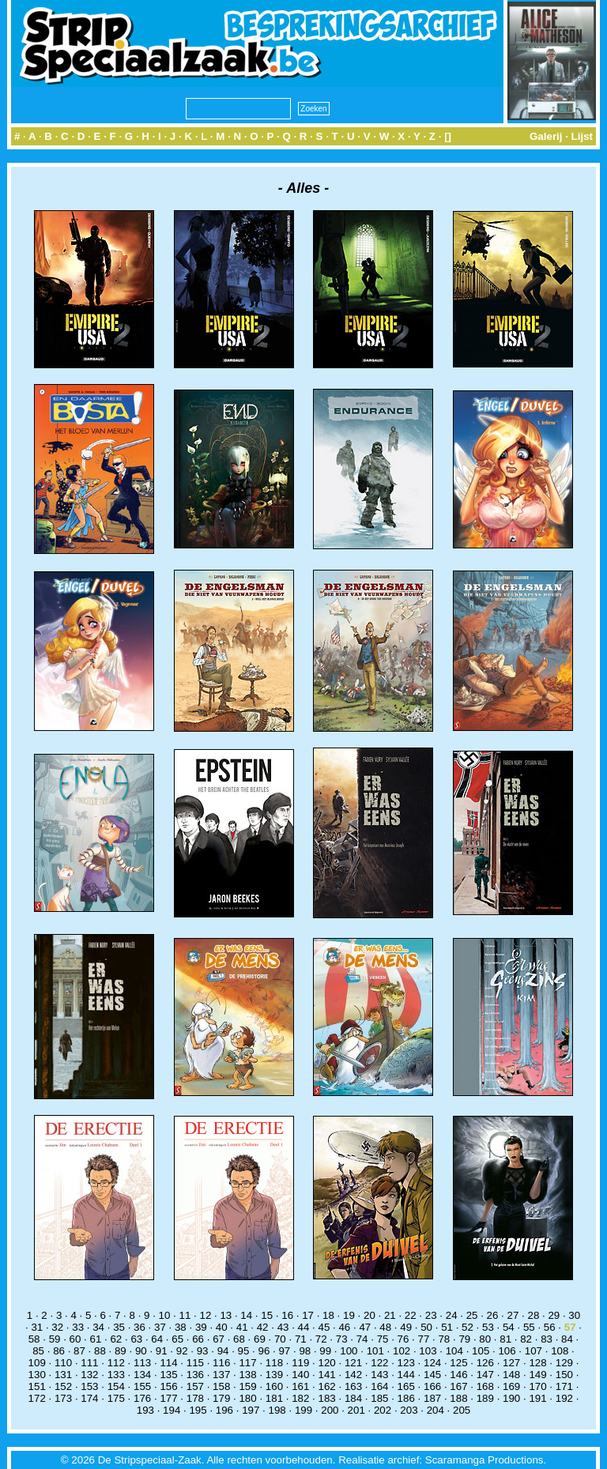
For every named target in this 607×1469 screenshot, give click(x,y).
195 (197, 1410)
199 (303, 1410)
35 (119, 1327)
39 (201, 1327)
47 (365, 1327)
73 (342, 1339)
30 (574, 1315)
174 (89, 1398)
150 (564, 1374)
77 (424, 1339)
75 (383, 1339)
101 (375, 1351)
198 (277, 1410)
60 (75, 1339)
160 (274, 1386)
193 (145, 1410)
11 (185, 1315)
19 (349, 1315)
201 (356, 1410)
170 (537, 1386)
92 (182, 1351)
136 (195, 1374)
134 (142, 1374)
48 (385, 1327)
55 (529, 1327)
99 (325, 1351)
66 (198, 1339)
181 (274, 1398)
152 (63, 1386)
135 (168, 1374)
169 (511, 1386)
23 (431, 1315)
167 (458, 1386)
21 (390, 1315)
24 (452, 1315)
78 (444, 1339)
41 (242, 1327)
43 (283, 1327)
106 (506, 1351)
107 (533, 1351)
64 (157, 1339)
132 (89, 1374)
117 (247, 1363)
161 (300, 1386)
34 (98, 1327)
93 (203, 1351)
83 (546, 1339)
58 (34, 1339)
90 (141, 1351)
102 (401, 1351)
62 (116, 1339)
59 (55, 1339)
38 (181, 1327)
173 (63, 1398)
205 (461, 1410)
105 (480, 1351)
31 (37, 1327)
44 (304, 1327)
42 (263, 1327)
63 (136, 1339)
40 (222, 1327)
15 (267, 1315)
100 (348, 1351)
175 (116, 1398)
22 (411, 1315)
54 (509, 1327)
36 (139, 1327)
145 (432, 1374)
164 (379, 1386)
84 (567, 1339)
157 (195, 1386)
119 (300, 1363)
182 (300, 1398)
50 (426, 1327)
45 (324, 1327)
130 (37, 1374)
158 (221, 1386)
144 (406, 1374)
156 (168, 1386)
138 (247, 1374)
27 (513, 1315)
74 (362, 1339)
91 (162, 1351)
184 (353, 1398)
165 (406, 1386)
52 (467, 1327)
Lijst (582, 136)
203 (408, 1410)
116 (221, 1363)
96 (264, 1351)
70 (280, 1339)
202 (382, 1410)
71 (301, 1339)
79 (464, 1339)
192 (564, 1398)
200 (329, 1410)
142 (353, 1374)
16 (287, 1315)
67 (218, 1339)
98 (305, 1351)
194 (171, 1410)
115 (195, 1363)
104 (454, 1351)
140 (300, 1374)
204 (435, 1410)
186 (406, 1398)
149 (537, 1374)
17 (308, 1315)
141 (327, 1374)
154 (116, 1386)
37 (160, 1327)
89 (120, 1351)
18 (328, 1315)
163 (353, 1386)
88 (100, 1351)
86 (59, 1351)
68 (239, 1339)
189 (485, 1398)
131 (63, 1374)
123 (406, 1363)
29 (554, 1315)
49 (406, 1327)
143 (379, 1374)
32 (57, 1327)
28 (533, 1315)
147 (485, 1374)
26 (493, 1315)
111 (89, 1363)
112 (116, 1363)
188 (458, 1398)
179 (221, 1398)
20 (369, 1315)
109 (37, 1363)
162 (327, 1386)
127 (511, 1363)
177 (168, 1398)
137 (221, 1374)
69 (260, 1339)
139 (274, 1374)
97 (284, 1351)
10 (165, 1315)
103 (427, 1351)
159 (247, 1386)
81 (505, 1339)
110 (63, 1363)
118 (274, 1363)
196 (224, 1410)
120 (327, 1363)
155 (142, 1386)
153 (89, 1386)
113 (142, 1363)
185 (379, 1398)
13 (226, 1315)
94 (223, 1351)
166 (432, 1386)
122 (379, 1363)
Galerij (546, 136)
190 (511, 1398)
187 (432, 1398)
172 (37, 1398)
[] (447, 136)
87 (79, 1351)
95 (244, 1351)
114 (168, 1363)
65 (177, 1339)
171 (564, 1386)
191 (537, 1398)
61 (96, 1339)
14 (246, 1315)
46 (344, 1327)
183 (327, 1398)
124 (432, 1363)
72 (321, 1339)
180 (247, 1398)
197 (250, 1410)
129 (564, 1363)
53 (488, 1327)
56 (550, 1327)
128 (537, 1363)
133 (116, 1374)
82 (526, 1339)
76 (403, 1339)
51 (447, 1327)
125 (458, 1363)
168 (485, 1386)
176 (142, 1398)
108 (559, 1351)
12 (205, 1315)
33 (78, 1327)
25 (472, 1315)
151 (37, 1386)
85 (38, 1351)
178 (195, 1398)
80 (485, 1339)
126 (485, 1363)
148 (511, 1374)
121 (353, 1363)
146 (458, 1374)
